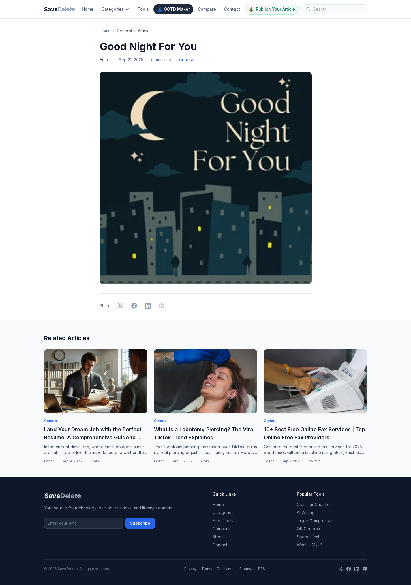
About (218, 536)
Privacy (190, 569)
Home (87, 9)
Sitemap (246, 569)
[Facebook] (348, 569)
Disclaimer (226, 569)
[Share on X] (120, 306)
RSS (261, 569)
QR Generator (310, 528)
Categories (116, 9)
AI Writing (306, 512)
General (124, 30)
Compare (207, 9)
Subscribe (140, 523)
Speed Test (308, 536)
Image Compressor (315, 520)
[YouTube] (365, 569)
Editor (105, 59)
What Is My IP (309, 544)
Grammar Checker (314, 504)
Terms (206, 569)
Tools (143, 9)
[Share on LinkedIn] (148, 306)
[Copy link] (162, 306)
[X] (340, 569)
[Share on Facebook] (134, 306)
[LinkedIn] (356, 569)
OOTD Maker (173, 9)
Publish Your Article (271, 9)
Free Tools (223, 520)
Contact (232, 9)
